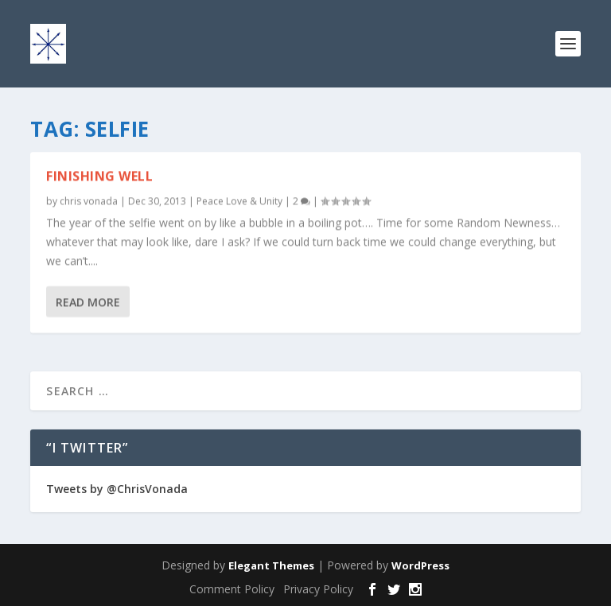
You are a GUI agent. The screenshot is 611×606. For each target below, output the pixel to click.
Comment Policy (231, 588)
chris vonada (89, 201)
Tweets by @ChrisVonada (117, 488)
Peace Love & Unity (239, 201)
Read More (88, 301)
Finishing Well (99, 176)
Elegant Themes (271, 565)
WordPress (420, 565)
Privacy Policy (318, 588)
